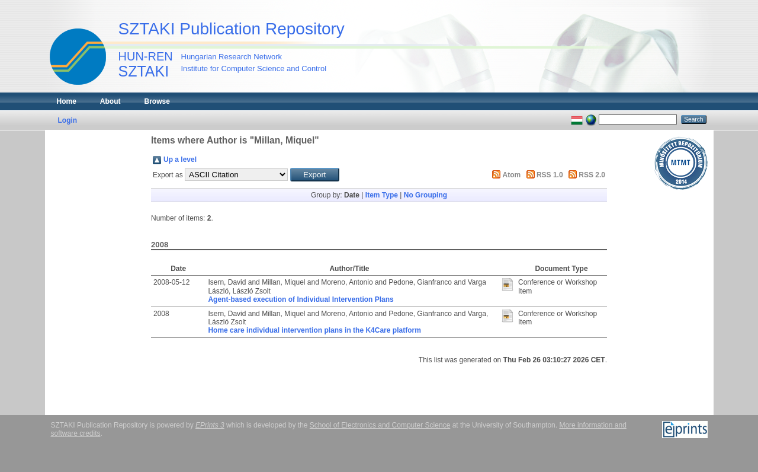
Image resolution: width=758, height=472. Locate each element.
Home (66, 101)
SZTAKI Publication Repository (231, 29)
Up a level (180, 159)
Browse (157, 101)
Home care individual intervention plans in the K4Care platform (314, 330)
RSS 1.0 (550, 175)
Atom (512, 175)
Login (68, 120)
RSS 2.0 (592, 175)
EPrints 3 (209, 425)
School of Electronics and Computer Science (380, 425)
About (110, 101)
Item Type (381, 195)
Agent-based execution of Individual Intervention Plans (300, 299)
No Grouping (425, 195)
